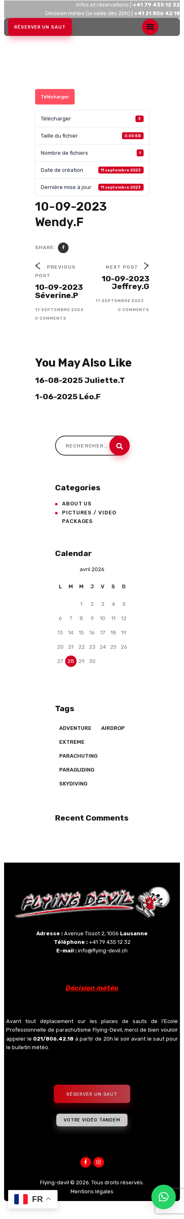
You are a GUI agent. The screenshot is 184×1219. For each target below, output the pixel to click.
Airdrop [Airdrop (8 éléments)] (113, 728)
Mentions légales (92, 1191)
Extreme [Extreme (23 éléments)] (71, 742)
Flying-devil (54, 1182)
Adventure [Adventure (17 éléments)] (75, 728)
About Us (77, 504)
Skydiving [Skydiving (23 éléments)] (73, 784)
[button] (163, 1197)
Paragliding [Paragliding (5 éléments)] (76, 770)
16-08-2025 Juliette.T (80, 380)
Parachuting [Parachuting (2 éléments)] (78, 756)
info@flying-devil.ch (103, 951)
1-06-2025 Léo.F (68, 397)
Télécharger (55, 97)
